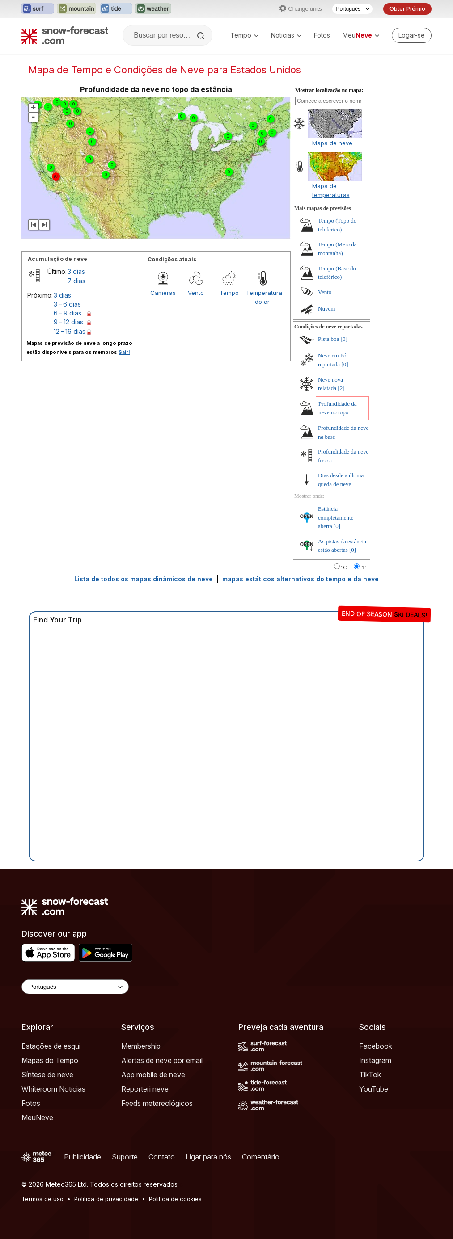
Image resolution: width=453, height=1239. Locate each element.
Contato (161, 1156)
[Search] (201, 35)
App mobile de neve (153, 1074)
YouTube (373, 1088)
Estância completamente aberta (335, 517)
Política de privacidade (106, 1198)
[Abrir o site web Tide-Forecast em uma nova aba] (116, 9)
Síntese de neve (47, 1074)
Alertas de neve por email (162, 1060)
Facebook (375, 1046)
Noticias (286, 35)
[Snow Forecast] (64, 35)
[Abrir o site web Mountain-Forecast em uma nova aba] (76, 9)
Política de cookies (175, 1198)
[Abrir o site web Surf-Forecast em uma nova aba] (37, 9)
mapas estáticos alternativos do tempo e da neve (300, 579)
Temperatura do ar (262, 297)
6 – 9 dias (67, 313)
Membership (141, 1046)
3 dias (76, 271)
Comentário (260, 1156)
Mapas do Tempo (49, 1060)
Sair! (124, 352)
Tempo (244, 35)
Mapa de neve (332, 143)
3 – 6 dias (67, 304)
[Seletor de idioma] (352, 9)
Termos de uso (42, 1198)
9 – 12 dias (68, 322)
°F (363, 567)
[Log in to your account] (412, 35)
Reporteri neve (145, 1088)
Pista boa (328, 339)
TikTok (370, 1074)
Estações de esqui (50, 1046)
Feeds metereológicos (157, 1103)
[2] (341, 388)
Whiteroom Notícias (53, 1088)
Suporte (125, 1156)
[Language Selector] (75, 986)
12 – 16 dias (69, 331)
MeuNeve (37, 1117)
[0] (344, 339)
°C (344, 567)
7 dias (76, 281)
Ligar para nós (208, 1156)
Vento (196, 292)
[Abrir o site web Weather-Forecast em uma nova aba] (153, 9)
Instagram (375, 1060)
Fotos (322, 35)
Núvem (326, 308)
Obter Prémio (407, 8)
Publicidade (82, 1156)
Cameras (163, 292)
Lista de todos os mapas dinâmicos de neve (143, 579)
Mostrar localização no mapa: (329, 90)
